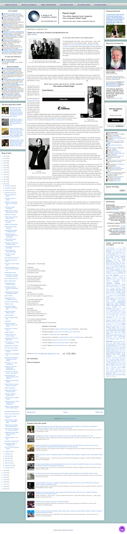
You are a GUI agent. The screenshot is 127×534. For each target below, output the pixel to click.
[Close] (87, 80)
